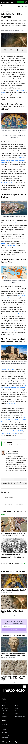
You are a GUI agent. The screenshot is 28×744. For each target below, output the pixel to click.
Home (2, 11)
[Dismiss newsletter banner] (26, 2)
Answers (8, 11)
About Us (4, 724)
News (16, 713)
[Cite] (23, 50)
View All (4, 514)
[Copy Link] (20, 483)
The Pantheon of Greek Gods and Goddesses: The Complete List (14, 556)
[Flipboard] (23, 483)
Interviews (4, 716)
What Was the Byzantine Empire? (12, 445)
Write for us (5, 727)
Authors (4, 729)
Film (16, 711)
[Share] (17, 49)
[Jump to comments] (5, 49)
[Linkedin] (8, 483)
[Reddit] (17, 483)
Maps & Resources (20, 716)
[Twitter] (14, 483)
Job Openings (5, 735)
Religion (17, 703)
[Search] (15, 6)
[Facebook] (11, 483)
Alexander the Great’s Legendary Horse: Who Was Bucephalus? (13, 534)
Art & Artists (5, 708)
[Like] (7, 479)
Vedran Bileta (9, 30)
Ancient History (11, 615)
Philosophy (5, 711)
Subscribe (20, 2)
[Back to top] (24, 686)
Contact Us (5, 737)
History (4, 705)
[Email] (26, 483)
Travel (3, 713)
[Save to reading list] (11, 49)
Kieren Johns (5, 615)
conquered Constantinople (9, 433)
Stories (16, 708)
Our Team (4, 732)
